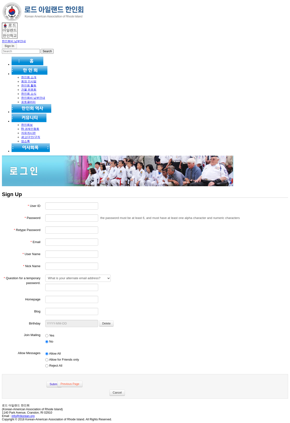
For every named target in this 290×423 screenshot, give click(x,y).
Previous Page (69, 384)
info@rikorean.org (23, 416)
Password (32, 218)
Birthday (34, 323)
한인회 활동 (28, 85)
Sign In (9, 46)
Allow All (53, 353)
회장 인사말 (28, 81)
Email (35, 242)
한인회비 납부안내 (14, 41)
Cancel (116, 393)
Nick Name (31, 266)
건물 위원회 (28, 89)
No (49, 341)
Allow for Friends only (62, 359)
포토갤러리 (28, 102)
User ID (34, 206)
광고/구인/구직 (30, 137)
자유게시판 (28, 133)
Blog (37, 311)
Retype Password (27, 230)
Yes (49, 335)
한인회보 (27, 124)
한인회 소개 (28, 77)
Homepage (32, 299)
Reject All (53, 365)
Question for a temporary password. (22, 280)
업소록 (25, 141)
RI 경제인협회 (30, 129)
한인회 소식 (28, 93)
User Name (31, 254)
